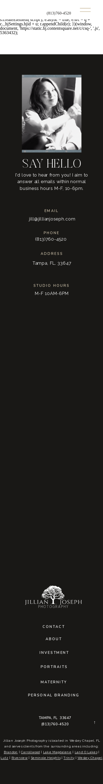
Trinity (68, 758)
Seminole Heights (45, 758)
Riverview (20, 758)
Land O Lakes (86, 752)
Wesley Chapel (89, 758)
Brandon (11, 752)
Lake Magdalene (57, 752)
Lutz (4, 758)
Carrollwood (30, 752)
